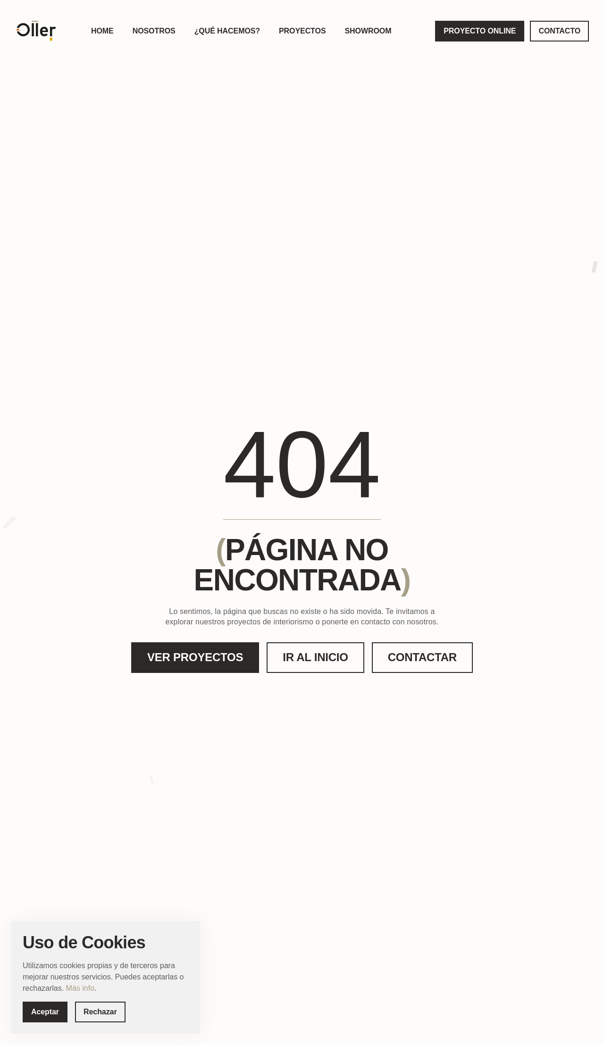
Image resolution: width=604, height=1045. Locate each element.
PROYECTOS (302, 31)
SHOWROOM (367, 31)
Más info (80, 988)
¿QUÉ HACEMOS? (227, 31)
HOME (102, 31)
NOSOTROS (154, 31)
